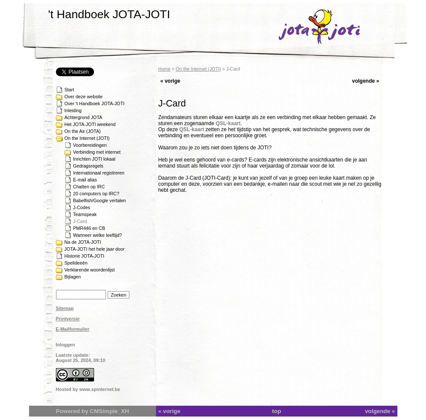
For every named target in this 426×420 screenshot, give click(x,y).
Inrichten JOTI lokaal (94, 159)
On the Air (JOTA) (83, 131)
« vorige (170, 81)
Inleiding (73, 110)
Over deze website (84, 96)
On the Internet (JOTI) (87, 138)
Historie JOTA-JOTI (84, 255)
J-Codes (82, 207)
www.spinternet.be (99, 389)
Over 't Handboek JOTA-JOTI (95, 103)
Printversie (68, 318)
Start (70, 89)
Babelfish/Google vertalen (99, 200)
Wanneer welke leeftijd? (97, 235)
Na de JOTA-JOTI (83, 242)
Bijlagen (73, 276)
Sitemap (65, 308)
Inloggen (65, 344)
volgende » (365, 81)
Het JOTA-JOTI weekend (90, 124)
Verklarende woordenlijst (90, 269)
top (276, 411)
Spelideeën (76, 262)
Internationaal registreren (98, 172)
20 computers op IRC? (96, 193)
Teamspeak (85, 214)
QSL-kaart (228, 123)
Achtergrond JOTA (83, 117)
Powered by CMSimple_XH (92, 411)
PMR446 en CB (89, 228)
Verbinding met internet (97, 152)
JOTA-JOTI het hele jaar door (95, 249)
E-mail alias (85, 179)
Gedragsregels (88, 165)
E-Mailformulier (73, 329)
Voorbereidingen (90, 145)
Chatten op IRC (89, 186)
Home (164, 68)
